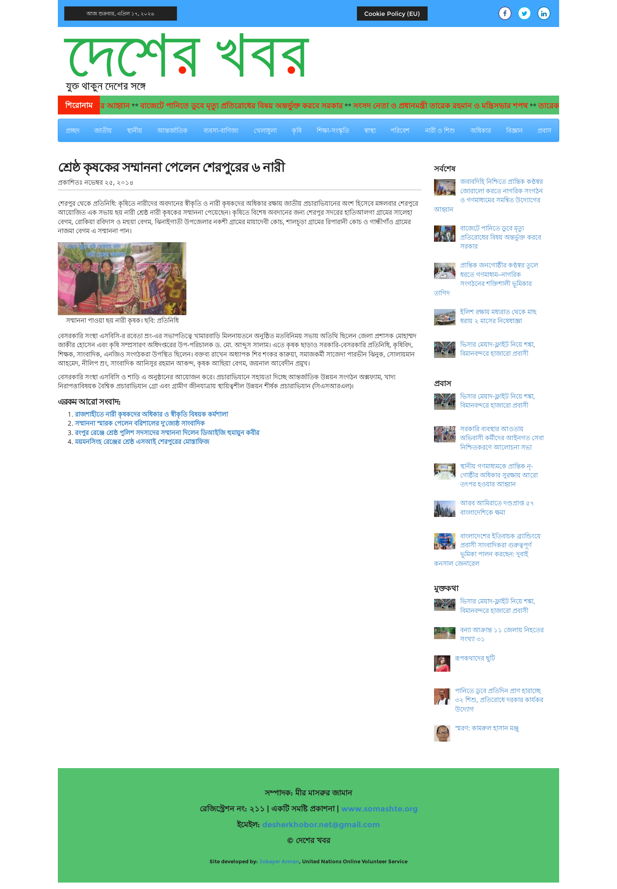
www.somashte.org (379, 809)
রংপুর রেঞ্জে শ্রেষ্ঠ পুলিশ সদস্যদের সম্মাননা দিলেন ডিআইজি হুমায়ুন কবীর (167, 432)
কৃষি (297, 130)
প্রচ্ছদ (73, 130)
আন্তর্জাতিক (172, 130)
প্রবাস (544, 130)
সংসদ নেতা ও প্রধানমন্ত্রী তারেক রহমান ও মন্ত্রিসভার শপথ (447, 106)
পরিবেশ (400, 130)
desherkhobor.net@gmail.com (321, 824)
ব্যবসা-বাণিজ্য (221, 130)
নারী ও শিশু (440, 130)
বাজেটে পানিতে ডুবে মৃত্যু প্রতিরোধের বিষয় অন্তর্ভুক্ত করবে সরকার (248, 106)
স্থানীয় (134, 130)
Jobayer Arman (279, 861)
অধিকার (480, 130)
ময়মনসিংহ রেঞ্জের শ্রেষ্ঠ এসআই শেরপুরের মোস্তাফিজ (142, 441)
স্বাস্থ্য (370, 130)
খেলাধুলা (265, 130)
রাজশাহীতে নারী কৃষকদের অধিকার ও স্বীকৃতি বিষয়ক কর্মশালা (151, 414)
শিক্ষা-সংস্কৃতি (333, 130)
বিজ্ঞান (514, 130)
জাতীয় (103, 130)
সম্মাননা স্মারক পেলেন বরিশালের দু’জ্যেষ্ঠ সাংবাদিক (140, 423)
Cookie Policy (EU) (392, 14)
